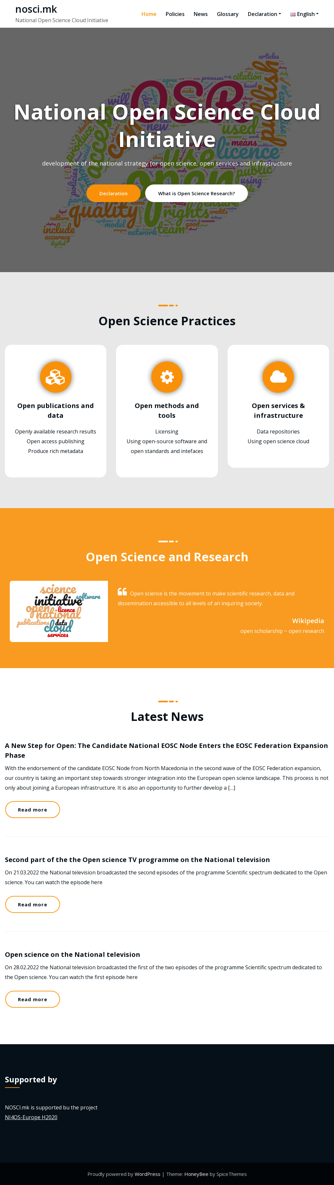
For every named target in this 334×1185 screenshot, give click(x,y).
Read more (32, 809)
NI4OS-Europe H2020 (31, 1117)
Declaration (264, 14)
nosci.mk (36, 9)
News (201, 14)
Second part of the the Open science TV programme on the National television (137, 859)
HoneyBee (196, 1174)
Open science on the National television (72, 954)
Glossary (228, 14)
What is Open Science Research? (196, 193)
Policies (175, 14)
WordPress (148, 1174)
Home (149, 14)
